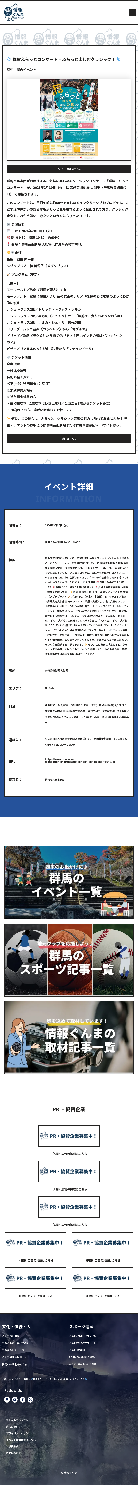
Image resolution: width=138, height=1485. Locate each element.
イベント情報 (21, 1379)
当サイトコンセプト (17, 1420)
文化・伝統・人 (16, 1326)
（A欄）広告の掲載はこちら (69, 1154)
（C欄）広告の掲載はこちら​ (69, 1225)
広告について (13, 1427)
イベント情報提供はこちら (21, 1440)
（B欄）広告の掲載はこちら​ (69, 1189)
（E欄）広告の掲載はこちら (35, 1260)
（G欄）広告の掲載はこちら (35, 1296)
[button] (132, 12)
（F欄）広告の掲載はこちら (102, 1260)
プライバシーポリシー (18, 1433)
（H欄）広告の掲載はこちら (102, 1296)
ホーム (8, 1379)
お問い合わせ (13, 1453)
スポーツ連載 (81, 1326)
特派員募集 (12, 1446)
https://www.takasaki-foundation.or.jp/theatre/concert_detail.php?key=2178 (80, 760)
